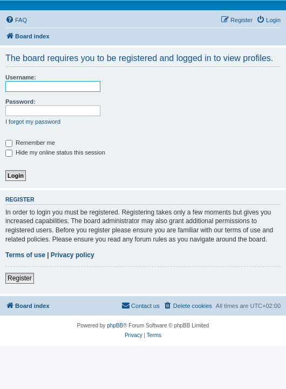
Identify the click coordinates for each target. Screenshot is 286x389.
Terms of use (25, 255)
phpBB (115, 325)
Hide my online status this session (55, 152)
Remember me (30, 142)
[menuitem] (16, 20)
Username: (20, 77)
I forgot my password (32, 121)
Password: (20, 101)
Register (20, 278)
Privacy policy (72, 255)
